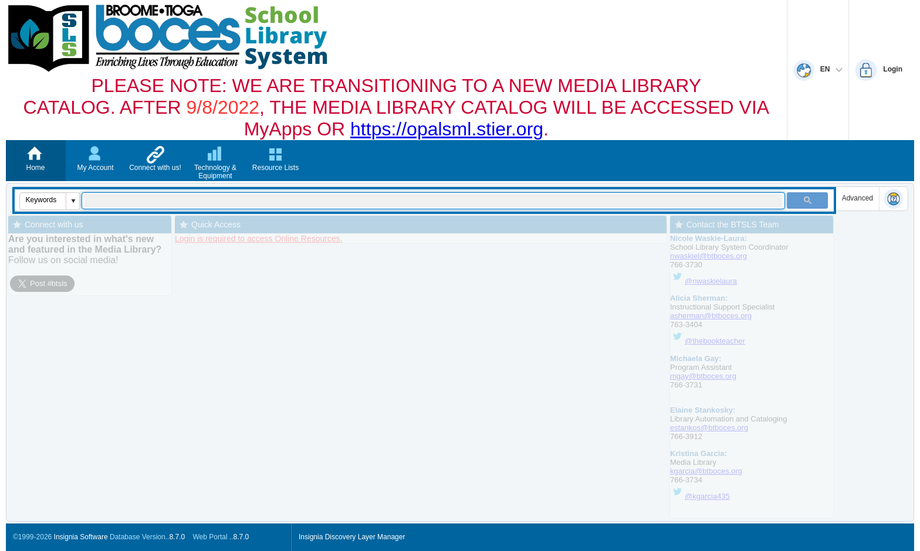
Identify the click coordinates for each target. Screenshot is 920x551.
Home (35, 168)
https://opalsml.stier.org (446, 129)
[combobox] (43, 200)
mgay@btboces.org (703, 376)
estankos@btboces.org (709, 427)
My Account (95, 168)
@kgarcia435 (707, 496)
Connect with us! (155, 168)
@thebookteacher (715, 340)
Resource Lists (275, 168)
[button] (73, 201)
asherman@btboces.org (711, 315)
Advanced (857, 198)
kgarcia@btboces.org (706, 471)
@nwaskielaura (703, 281)
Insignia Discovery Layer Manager (352, 537)
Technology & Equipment (215, 172)
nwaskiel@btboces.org (708, 255)
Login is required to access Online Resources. (259, 238)
